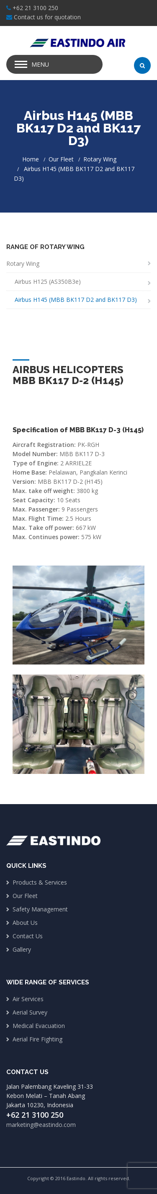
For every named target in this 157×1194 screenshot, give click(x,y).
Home (30, 159)
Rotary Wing (99, 159)
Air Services (28, 999)
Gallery (22, 949)
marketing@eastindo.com (41, 1125)
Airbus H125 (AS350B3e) (48, 282)
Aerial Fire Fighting (37, 1039)
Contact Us (28, 936)
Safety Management (40, 909)
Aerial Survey (30, 1012)
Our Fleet (61, 159)
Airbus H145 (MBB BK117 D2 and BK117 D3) (76, 300)
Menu (40, 64)
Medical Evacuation (39, 1026)
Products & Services (40, 882)
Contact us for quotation (47, 17)
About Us (25, 923)
